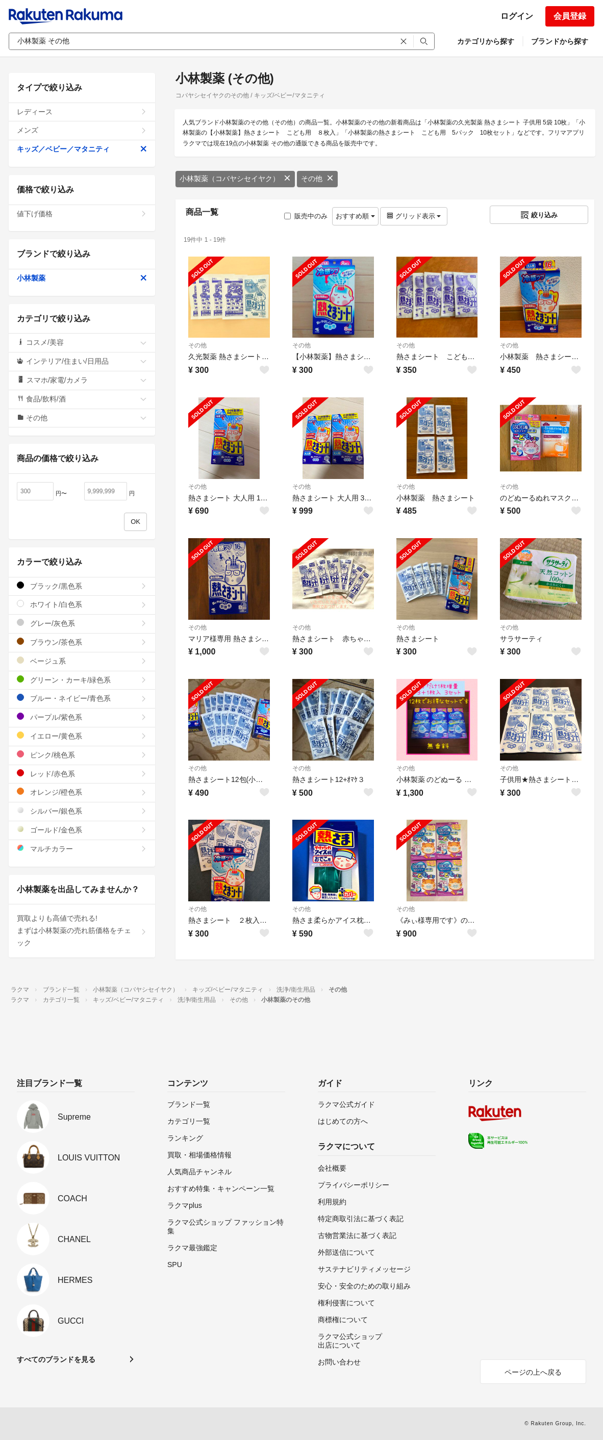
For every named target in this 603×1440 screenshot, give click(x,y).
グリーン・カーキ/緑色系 (82, 679)
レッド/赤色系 (82, 773)
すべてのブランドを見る (56, 1359)
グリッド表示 (414, 216)
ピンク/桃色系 (82, 754)
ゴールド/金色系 (82, 829)
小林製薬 (82, 278)
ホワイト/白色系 (82, 604)
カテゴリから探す (485, 41)
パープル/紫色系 (82, 717)
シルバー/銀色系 (82, 810)
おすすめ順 (355, 216)
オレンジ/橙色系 (82, 792)
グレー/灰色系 (82, 623)
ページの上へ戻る (533, 1372)
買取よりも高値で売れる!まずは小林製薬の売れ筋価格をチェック (82, 930)
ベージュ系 (82, 660)
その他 (317, 178)
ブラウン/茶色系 (82, 642)
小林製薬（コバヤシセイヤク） (235, 178)
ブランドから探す (559, 41)
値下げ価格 (82, 214)
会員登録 (570, 16)
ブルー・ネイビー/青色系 (82, 698)
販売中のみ (306, 216)
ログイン (516, 16)
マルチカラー (82, 848)
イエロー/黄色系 (82, 735)
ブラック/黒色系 (82, 586)
